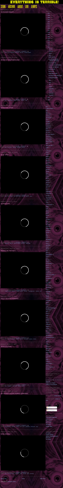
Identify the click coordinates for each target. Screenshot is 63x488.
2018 (48, 36)
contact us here (57, 395)
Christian (10, 100)
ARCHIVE (11, 7)
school (32, 473)
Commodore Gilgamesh (51, 417)
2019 (48, 38)
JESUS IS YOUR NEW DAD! (10, 60)
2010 (48, 19)
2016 (48, 32)
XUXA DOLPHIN (6, 346)
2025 (48, 99)
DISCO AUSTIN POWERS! (9, 298)
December (51, 95)
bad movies (8, 426)
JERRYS (34, 7)
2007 (48, 13)
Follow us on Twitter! (50, 383)
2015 (48, 30)
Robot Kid (48, 437)
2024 (48, 97)
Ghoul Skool (49, 421)
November (51, 93)
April (50, 55)
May (50, 80)
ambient (7, 243)
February (51, 51)
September (51, 88)
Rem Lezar (48, 422)
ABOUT (20, 7)
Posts (49, 407)
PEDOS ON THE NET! (8, 251)
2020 (48, 40)
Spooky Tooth (25, 196)
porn (17, 426)
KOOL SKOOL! (6, 434)
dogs (11, 196)
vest (31, 196)
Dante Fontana (49, 419)
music (23, 147)
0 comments (23, 51)
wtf (41, 291)
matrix (14, 426)
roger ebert (27, 52)
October (51, 90)
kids (21, 473)
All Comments (50, 410)
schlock (33, 426)
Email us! (48, 381)
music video (17, 243)
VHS (26, 100)
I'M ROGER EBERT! (7, 12)
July (50, 84)
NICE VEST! (5, 155)
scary (26, 291)
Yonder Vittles (49, 426)
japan (19, 386)
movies (22, 52)
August (50, 86)
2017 (48, 34)
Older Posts (42, 478)
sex (37, 426)
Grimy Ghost (17, 100)
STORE (3, 7)
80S (6, 147)
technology (31, 291)
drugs (15, 147)
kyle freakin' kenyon (13, 52)
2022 (48, 45)
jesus (23, 100)
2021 (48, 42)
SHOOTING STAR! (7, 108)
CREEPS (14, 291)
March (50, 53)
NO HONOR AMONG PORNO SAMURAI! (14, 393)
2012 (48, 23)
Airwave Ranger (49, 434)
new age (28, 243)
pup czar (22, 426)
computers (8, 291)
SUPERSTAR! (5, 203)
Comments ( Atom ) (11, 481)
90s (6, 52)
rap (28, 473)
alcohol (10, 147)
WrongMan (48, 424)
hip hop (17, 473)
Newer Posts (4, 478)
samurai (27, 426)
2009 (48, 17)
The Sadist (48, 439)
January (51, 49)
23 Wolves (48, 433)
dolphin (15, 386)
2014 (48, 28)
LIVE (27, 7)
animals (10, 386)
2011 (48, 21)
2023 (48, 47)
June (50, 82)
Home (23, 478)
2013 (48, 26)
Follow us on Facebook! (51, 384)
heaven (19, 147)
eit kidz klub (17, 196)
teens (37, 291)
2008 (48, 15)
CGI (9, 196)
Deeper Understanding (51, 436)
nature (23, 243)
